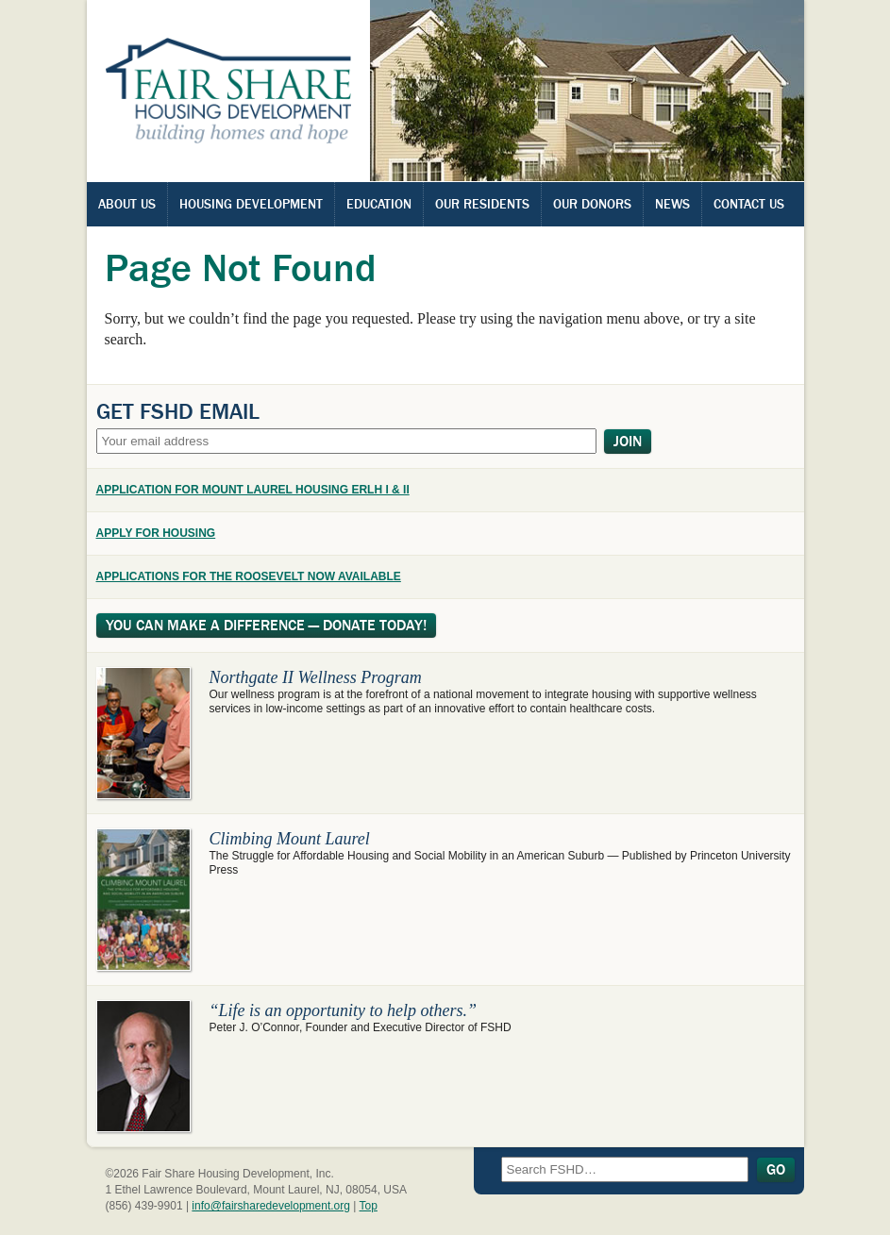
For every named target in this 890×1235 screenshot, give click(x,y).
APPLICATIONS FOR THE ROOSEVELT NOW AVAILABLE (248, 576)
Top (369, 1205)
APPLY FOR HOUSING (156, 533)
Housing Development (251, 203)
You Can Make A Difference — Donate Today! (266, 625)
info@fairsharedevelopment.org (271, 1205)
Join (627, 441)
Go (775, 1169)
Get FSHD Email (178, 411)
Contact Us (749, 203)
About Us (127, 203)
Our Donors (592, 203)
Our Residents (482, 203)
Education (378, 203)
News (672, 203)
